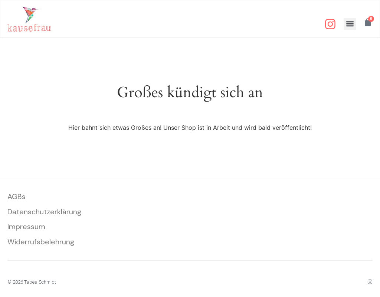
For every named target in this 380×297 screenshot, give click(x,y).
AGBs (16, 197)
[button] (349, 24)
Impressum (26, 228)
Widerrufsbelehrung (41, 243)
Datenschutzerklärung (44, 213)
